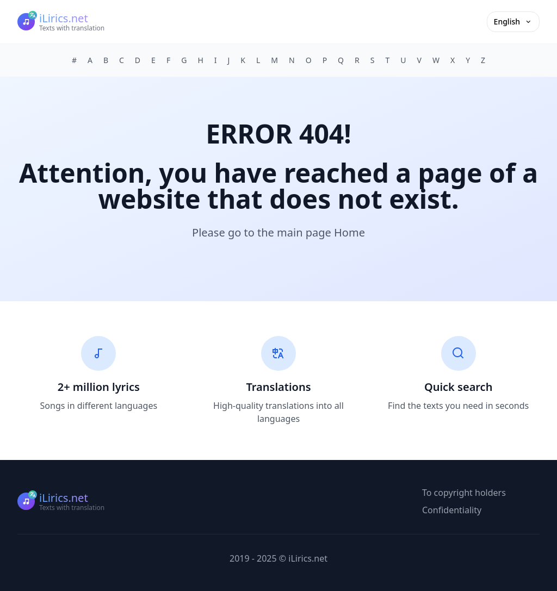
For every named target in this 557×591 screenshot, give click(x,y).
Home (349, 232)
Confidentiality (451, 510)
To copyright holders (464, 493)
